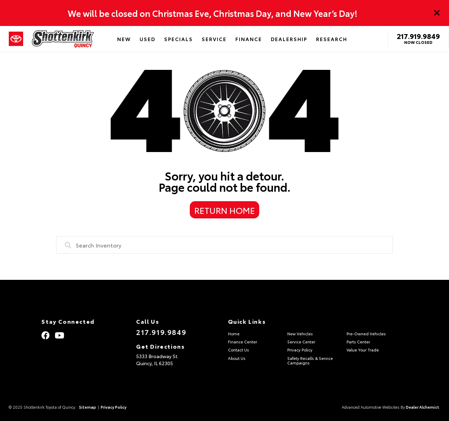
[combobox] (224, 245)
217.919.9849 (418, 36)
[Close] (437, 13)
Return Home (224, 210)
